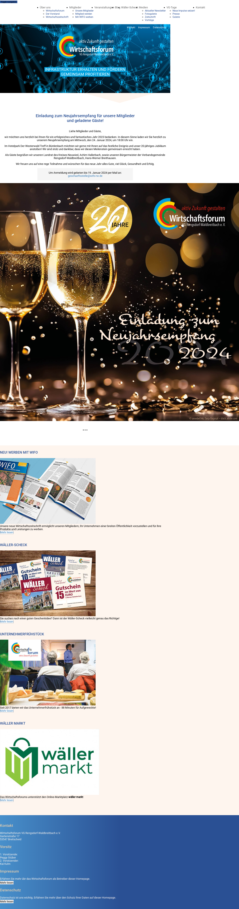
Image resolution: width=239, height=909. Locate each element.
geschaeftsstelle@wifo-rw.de (85, 175)
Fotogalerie (151, 13)
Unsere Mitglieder (84, 10)
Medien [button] (143, 7)
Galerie (176, 17)
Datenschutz (159, 27)
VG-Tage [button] (172, 7)
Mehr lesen (6, 532)
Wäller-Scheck (129, 7)
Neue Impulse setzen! (184, 10)
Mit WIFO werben (84, 17)
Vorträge (149, 20)
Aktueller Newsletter (155, 10)
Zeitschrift (150, 17)
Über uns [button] (45, 7)
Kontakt (200, 7)
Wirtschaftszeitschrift (57, 17)
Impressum (144, 27)
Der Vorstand (53, 13)
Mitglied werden (83, 13)
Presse (176, 13)
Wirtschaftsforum (55, 10)
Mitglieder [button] (75, 7)
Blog (117, 7)
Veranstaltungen (104, 7)
